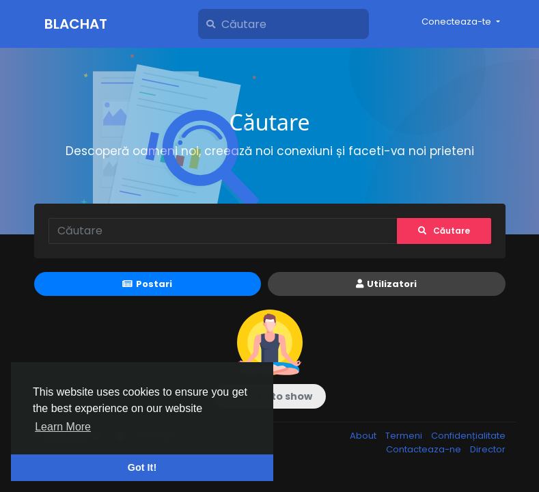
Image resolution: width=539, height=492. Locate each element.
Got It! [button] (142, 467)
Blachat (75, 23)
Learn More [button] (63, 427)
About (364, 435)
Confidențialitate (468, 435)
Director (488, 449)
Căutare (444, 230)
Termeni (404, 435)
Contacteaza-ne (424, 449)
